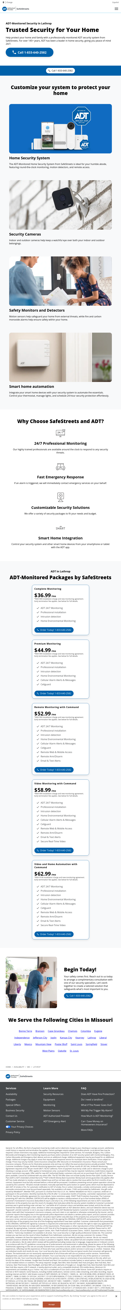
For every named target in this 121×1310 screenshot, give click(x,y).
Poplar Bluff (61, 1044)
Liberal (103, 1037)
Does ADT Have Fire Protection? (98, 1094)
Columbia (86, 1031)
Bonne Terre (25, 1031)
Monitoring (49, 1105)
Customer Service (15, 1121)
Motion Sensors (51, 1110)
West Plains (48, 1050)
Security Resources (53, 1094)
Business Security (15, 1110)
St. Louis (74, 1050)
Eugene (98, 1031)
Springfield (91, 1044)
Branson (39, 1031)
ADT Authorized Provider (56, 1115)
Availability (11, 1094)
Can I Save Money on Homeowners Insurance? (94, 1123)
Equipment (49, 1099)
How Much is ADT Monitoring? (97, 1115)
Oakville (62, 1050)
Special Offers (13, 1105)
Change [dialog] (9, 2)
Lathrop (92, 1037)
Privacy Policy (13, 1132)
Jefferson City (40, 1037)
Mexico (28, 1044)
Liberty (17, 1044)
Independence (22, 1037)
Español (115, 2)
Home (8, 1067)
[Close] (116, 1296)
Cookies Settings (31, 1304)
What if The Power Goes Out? (96, 1105)
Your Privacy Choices (19, 1126)
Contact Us (11, 1115)
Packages (11, 1099)
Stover (104, 1044)
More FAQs (87, 1129)
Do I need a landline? (92, 1099)
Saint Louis (76, 1044)
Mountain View (43, 1044)
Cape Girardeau (56, 1031)
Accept (52, 1304)
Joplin (54, 1037)
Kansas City (66, 1037)
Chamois (72, 1031)
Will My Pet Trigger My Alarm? (96, 1110)
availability (19, 1067)
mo (28, 1067)
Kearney (79, 1037)
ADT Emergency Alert (54, 1121)
